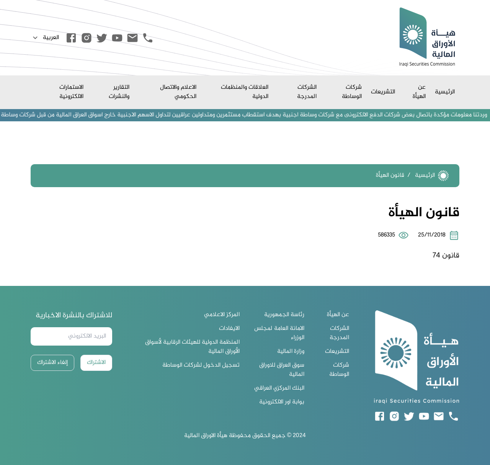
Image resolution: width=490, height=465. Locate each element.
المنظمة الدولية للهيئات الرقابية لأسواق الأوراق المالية (192, 347)
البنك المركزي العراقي (279, 388)
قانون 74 (446, 261)
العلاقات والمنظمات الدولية (244, 92)
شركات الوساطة (352, 92)
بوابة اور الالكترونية (281, 402)
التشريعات (383, 92)
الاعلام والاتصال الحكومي (178, 92)
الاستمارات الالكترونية (71, 92)
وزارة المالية (290, 351)
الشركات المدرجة (307, 92)
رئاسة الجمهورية (284, 315)
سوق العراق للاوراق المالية (281, 370)
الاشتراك (96, 362)
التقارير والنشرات (119, 92)
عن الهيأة (419, 92)
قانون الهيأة (390, 175)
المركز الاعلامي (222, 315)
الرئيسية (445, 92)
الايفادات (229, 328)
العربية (45, 37)
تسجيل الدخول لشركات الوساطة (201, 365)
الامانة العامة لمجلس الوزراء (279, 333)
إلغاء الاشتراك (52, 362)
